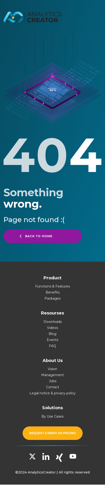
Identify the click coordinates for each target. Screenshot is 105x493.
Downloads (53, 322)
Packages (52, 298)
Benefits (53, 292)
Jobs (52, 381)
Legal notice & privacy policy (53, 393)
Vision (52, 369)
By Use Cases (52, 416)
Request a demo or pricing (52, 433)
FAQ (52, 346)
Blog (52, 334)
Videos (52, 328)
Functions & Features (52, 286)
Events (52, 340)
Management (52, 375)
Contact (52, 387)
